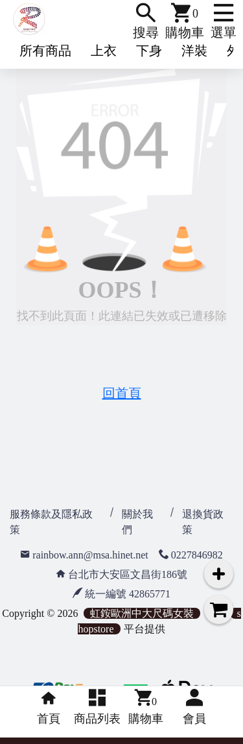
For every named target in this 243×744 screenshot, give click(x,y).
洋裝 (194, 50)
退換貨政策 (203, 522)
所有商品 (45, 50)
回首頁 (121, 393)
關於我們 (137, 522)
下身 (149, 50)
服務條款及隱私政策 (51, 522)
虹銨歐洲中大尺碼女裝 (142, 613)
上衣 (104, 50)
